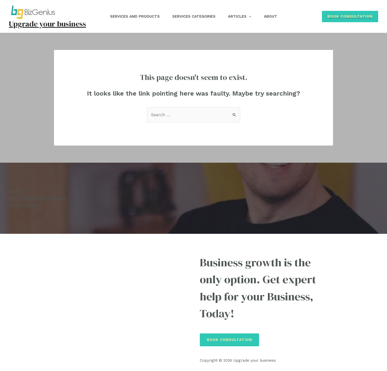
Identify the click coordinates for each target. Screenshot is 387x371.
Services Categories (193, 16)
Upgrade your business (47, 24)
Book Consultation (229, 339)
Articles (239, 16)
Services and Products (135, 16)
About (270, 16)
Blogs (14, 191)
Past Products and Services (37, 198)
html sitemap (23, 204)
